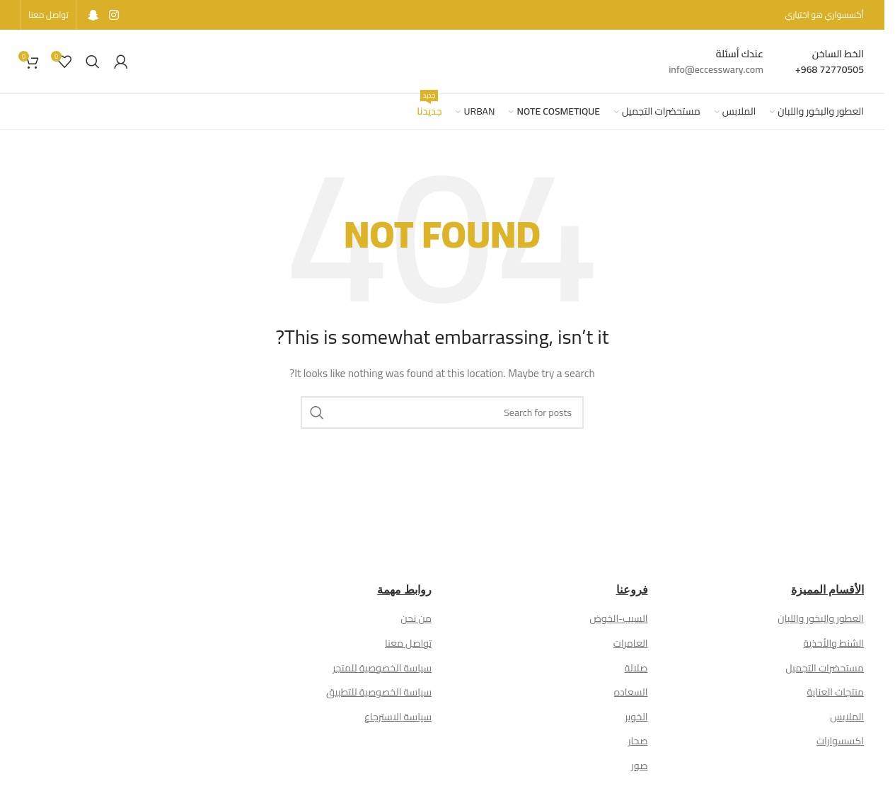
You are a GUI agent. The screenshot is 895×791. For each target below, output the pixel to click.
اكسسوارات (840, 741)
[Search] (93, 61)
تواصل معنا (408, 643)
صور (639, 765)
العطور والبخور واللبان (821, 618)
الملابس (847, 717)
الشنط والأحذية (833, 643)
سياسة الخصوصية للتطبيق (379, 692)
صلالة (636, 668)
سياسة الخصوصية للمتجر (382, 668)
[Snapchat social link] (93, 14)
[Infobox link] (829, 62)
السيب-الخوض (618, 618)
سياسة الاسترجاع (398, 717)
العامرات (630, 643)
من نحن (416, 618)
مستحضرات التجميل (824, 668)
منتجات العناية (835, 692)
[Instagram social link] (113, 14)
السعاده (631, 692)
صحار (638, 741)
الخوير (636, 717)
